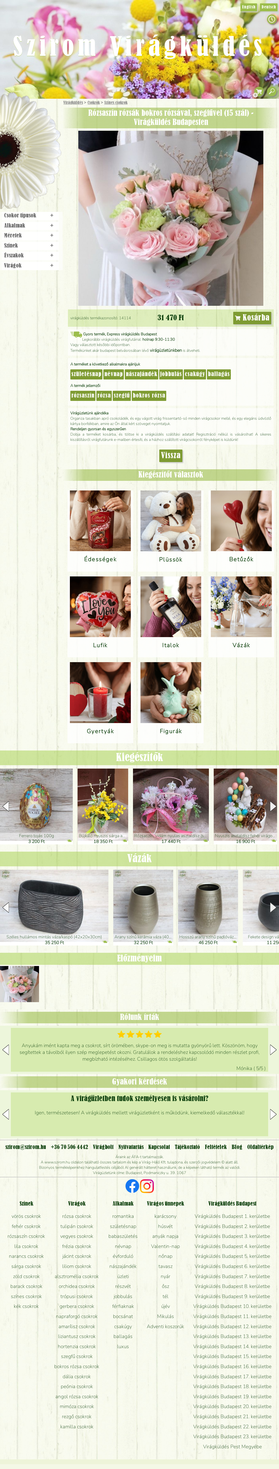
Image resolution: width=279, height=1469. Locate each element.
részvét (123, 1286)
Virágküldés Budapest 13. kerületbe (232, 1336)
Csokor (34, 126)
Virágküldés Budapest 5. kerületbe (232, 1256)
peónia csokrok (77, 1386)
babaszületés (123, 1236)
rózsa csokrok (76, 1216)
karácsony (165, 1216)
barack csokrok (26, 1286)
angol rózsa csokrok (76, 1396)
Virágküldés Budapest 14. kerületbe (232, 1346)
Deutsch (269, 7)
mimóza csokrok (77, 1406)
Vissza (171, 456)
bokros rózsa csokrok (76, 1366)
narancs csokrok (26, 1256)
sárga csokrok (26, 1266)
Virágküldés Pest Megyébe (232, 1446)
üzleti (123, 1276)
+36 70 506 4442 (69, 1147)
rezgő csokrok (77, 1416)
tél (165, 1296)
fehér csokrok (26, 1226)
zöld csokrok (26, 1276)
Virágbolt (29, 179)
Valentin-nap (165, 1246)
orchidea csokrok (77, 1286)
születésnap (86, 374)
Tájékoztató (187, 1147)
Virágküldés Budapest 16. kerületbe (232, 1366)
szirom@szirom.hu (25, 1147)
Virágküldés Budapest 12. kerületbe (232, 1326)
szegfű (122, 396)
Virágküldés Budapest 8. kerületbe (232, 1286)
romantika (123, 1216)
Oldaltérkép (260, 1147)
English (248, 7)
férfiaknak (123, 1306)
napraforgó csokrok (77, 1316)
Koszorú (37, 165)
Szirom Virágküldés (139, 48)
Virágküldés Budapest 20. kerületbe (232, 1406)
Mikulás (165, 1316)
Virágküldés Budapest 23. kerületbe (232, 1436)
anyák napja (165, 1236)
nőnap (166, 1256)
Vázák (139, 859)
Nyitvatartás (131, 1147)
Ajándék (23, 115)
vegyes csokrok (76, 1236)
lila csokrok (26, 1246)
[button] (273, 806)
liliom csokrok (76, 1266)
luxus (123, 1346)
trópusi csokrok (76, 1296)
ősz (165, 1286)
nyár (165, 1276)
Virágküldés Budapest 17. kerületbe (232, 1376)
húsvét (165, 1226)
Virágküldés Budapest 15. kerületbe (232, 1356)
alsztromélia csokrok (77, 1276)
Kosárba (252, 318)
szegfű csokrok (77, 1356)
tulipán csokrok (76, 1226)
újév (165, 1306)
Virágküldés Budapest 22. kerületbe (232, 1426)
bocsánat (123, 1316)
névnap (113, 374)
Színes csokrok (115, 103)
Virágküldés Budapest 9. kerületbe (232, 1296)
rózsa (104, 396)
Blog (237, 1147)
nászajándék (141, 374)
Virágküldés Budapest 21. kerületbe (232, 1416)
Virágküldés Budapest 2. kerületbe (232, 1226)
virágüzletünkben (166, 350)
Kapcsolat (159, 1147)
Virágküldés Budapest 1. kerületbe (232, 1216)
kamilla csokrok (76, 1426)
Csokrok (93, 103)
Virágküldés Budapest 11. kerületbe (232, 1316)
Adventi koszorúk (165, 1326)
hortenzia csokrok (77, 1346)
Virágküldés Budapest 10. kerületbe (232, 1306)
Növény (41, 138)
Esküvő (41, 152)
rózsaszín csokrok (26, 1236)
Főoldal (13, 110)
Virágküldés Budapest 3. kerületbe (232, 1236)
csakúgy (195, 374)
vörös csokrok (26, 1216)
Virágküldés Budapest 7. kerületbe (232, 1276)
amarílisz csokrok (77, 1326)
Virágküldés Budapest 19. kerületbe (232, 1396)
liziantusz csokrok (77, 1336)
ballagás (219, 374)
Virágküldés (73, 103)
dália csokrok (77, 1376)
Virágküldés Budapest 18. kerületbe (232, 1386)
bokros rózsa (149, 396)
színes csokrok (26, 1296)
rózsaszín (82, 396)
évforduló (123, 1256)
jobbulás (171, 374)
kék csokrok (26, 1306)
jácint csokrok (76, 1256)
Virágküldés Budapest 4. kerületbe (232, 1246)
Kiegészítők (139, 758)
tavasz (166, 1266)
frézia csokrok (76, 1246)
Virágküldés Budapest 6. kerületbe (232, 1266)
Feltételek (216, 1147)
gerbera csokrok (77, 1306)
